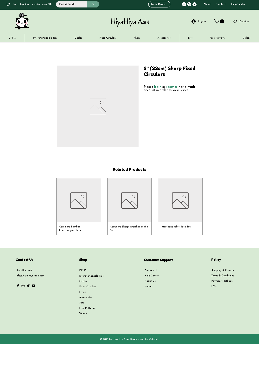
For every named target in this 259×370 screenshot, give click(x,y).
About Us (150, 281)
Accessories (85, 297)
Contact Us (151, 270)
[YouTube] (33, 286)
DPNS (82, 270)
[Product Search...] (69, 4)
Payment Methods (222, 281)
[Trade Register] (159, 4)
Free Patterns (87, 308)
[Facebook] (184, 4)
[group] (129, 206)
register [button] (171, 87)
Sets (81, 302)
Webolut (153, 339)
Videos (83, 313)
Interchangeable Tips (91, 276)
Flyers (82, 292)
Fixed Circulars (87, 286)
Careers (149, 286)
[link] (219, 21)
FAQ (214, 286)
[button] (246, 38)
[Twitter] (194, 4)
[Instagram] (189, 4)
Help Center (238, 4)
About (207, 4)
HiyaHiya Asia (130, 21)
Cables (83, 281)
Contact (221, 4)
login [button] (157, 87)
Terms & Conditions (222, 275)
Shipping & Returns (222, 270)
